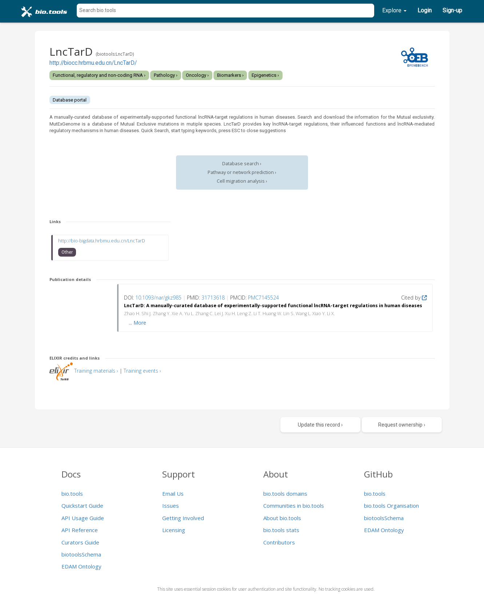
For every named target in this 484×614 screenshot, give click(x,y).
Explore (394, 10)
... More (137, 322)
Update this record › (320, 425)
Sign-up (452, 10)
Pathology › (165, 75)
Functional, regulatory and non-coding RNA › (99, 75)
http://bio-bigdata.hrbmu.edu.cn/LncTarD (101, 241)
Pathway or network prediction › (242, 172)
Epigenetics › (265, 75)
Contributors (279, 542)
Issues (170, 505)
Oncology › (197, 75)
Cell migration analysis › (242, 181)
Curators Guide (80, 542)
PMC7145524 (263, 297)
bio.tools (72, 493)
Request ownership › (401, 425)
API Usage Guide (82, 518)
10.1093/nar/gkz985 (158, 297)
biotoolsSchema (81, 554)
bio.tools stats (281, 530)
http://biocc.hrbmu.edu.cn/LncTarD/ (93, 63)
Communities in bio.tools (293, 505)
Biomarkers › (230, 75)
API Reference (79, 530)
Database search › (241, 164)
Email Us (173, 493)
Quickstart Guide (82, 505)
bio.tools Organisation (391, 505)
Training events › (142, 370)
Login (424, 10)
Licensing (173, 530)
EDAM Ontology (81, 566)
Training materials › (96, 370)
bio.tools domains (285, 493)
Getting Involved (183, 518)
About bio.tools (282, 518)
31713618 (213, 297)
